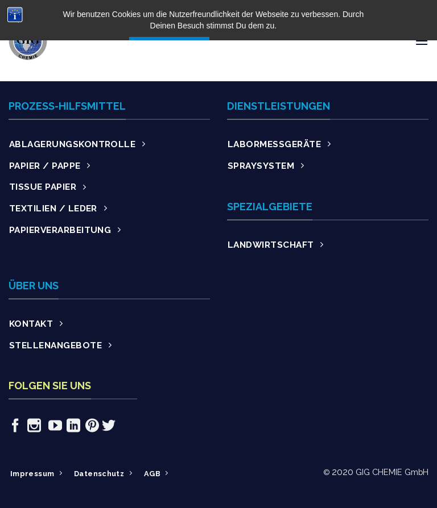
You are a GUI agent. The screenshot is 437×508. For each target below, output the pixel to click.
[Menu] (421, 41)
